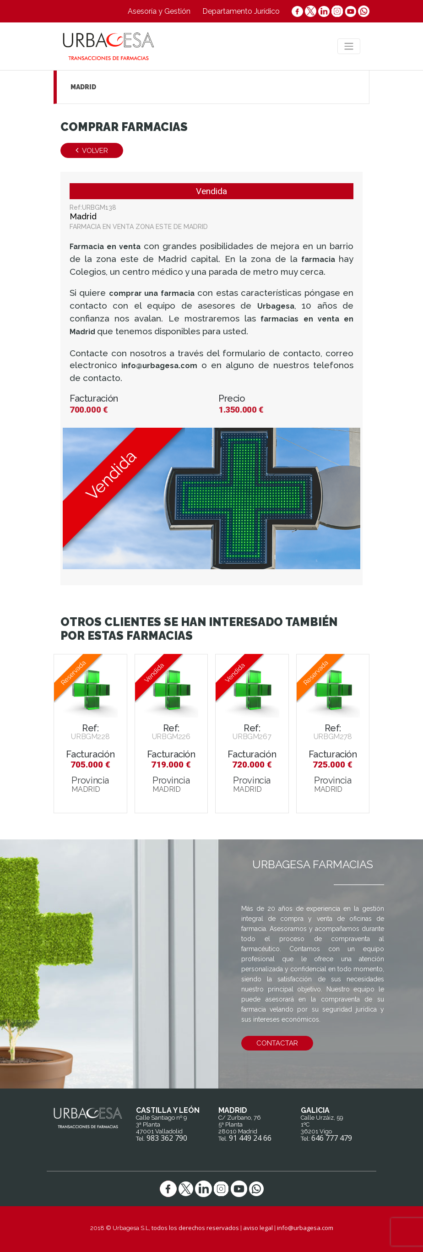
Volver (92, 150)
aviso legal (258, 1228)
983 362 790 (166, 1138)
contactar (277, 1043)
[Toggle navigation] (348, 46)
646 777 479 (331, 1138)
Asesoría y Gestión (159, 11)
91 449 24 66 (250, 1138)
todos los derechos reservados (195, 1228)
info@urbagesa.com (305, 1228)
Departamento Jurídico (241, 11)
